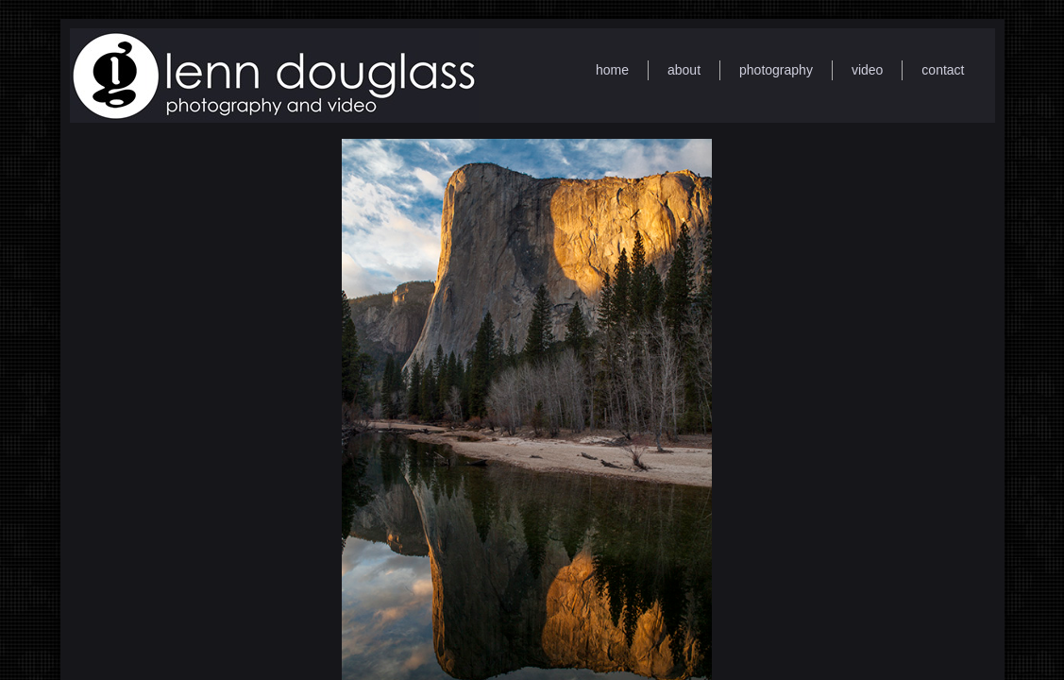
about (684, 69)
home (612, 69)
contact (942, 69)
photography (776, 69)
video (867, 69)
